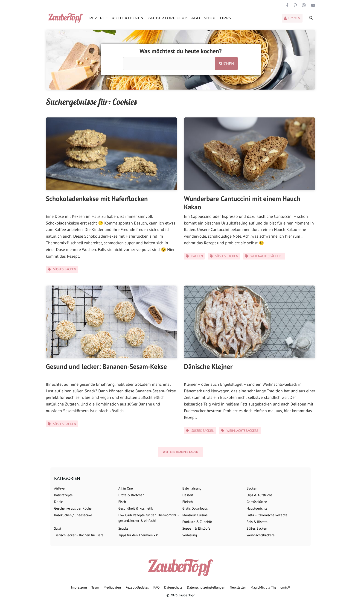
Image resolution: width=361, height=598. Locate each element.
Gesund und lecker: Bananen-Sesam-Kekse (106, 366)
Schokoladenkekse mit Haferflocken (97, 198)
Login (292, 18)
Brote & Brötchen (131, 495)
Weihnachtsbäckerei (266, 256)
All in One (125, 488)
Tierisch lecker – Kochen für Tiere (79, 535)
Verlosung (189, 535)
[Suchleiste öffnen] (311, 18)
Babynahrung (191, 488)
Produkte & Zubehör (197, 521)
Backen (197, 256)
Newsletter (238, 587)
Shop (209, 18)
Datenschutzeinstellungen (206, 587)
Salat (57, 528)
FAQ (156, 587)
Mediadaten (112, 587)
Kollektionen (128, 18)
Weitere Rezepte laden (180, 452)
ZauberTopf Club (167, 18)
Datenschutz (173, 587)
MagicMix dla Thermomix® (270, 587)
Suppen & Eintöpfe (196, 528)
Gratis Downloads (195, 508)
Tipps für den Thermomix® (138, 535)
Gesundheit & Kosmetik (135, 508)
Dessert (187, 495)
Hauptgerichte (257, 508)
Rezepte (98, 18)
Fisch (122, 501)
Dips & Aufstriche (260, 495)
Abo (195, 18)
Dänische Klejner (208, 366)
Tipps (225, 18)
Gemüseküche (257, 501)
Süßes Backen (64, 269)
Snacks (123, 528)
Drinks (58, 501)
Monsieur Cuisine (195, 515)
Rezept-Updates (137, 587)
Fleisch (187, 501)
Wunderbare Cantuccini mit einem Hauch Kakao (242, 202)
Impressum (79, 587)
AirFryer (60, 488)
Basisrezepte (63, 495)
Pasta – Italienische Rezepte (267, 515)
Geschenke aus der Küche (73, 508)
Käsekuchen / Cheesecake (73, 515)
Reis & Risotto (257, 521)
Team (95, 587)
